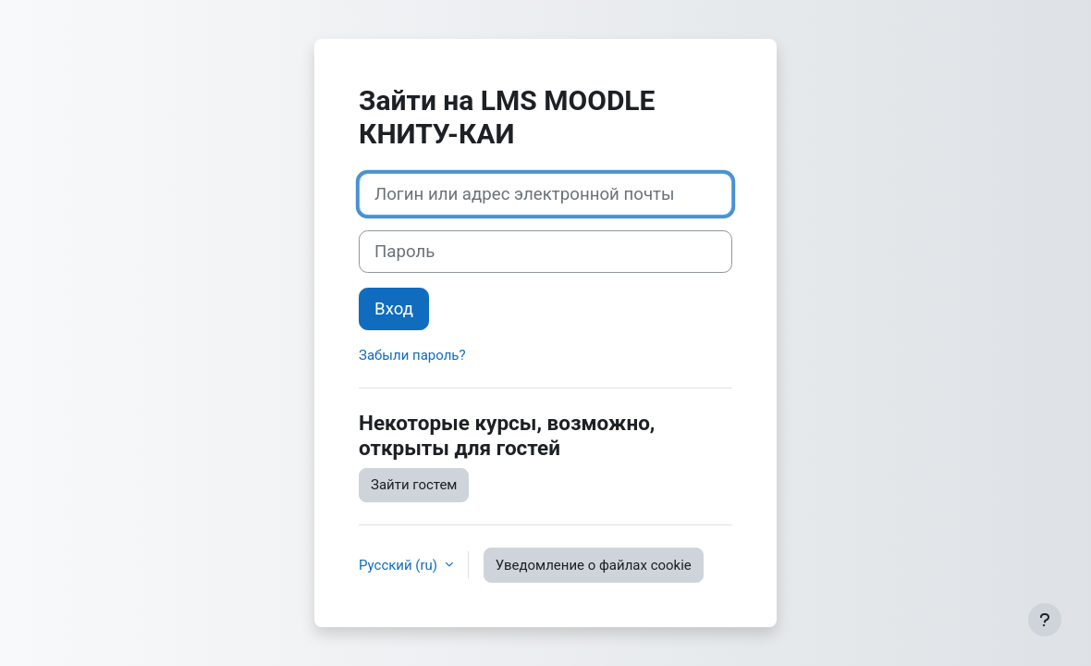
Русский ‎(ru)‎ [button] (400, 565)
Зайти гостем (414, 484)
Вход (393, 309)
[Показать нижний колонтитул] (1044, 619)
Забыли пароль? (412, 355)
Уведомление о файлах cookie (594, 565)
